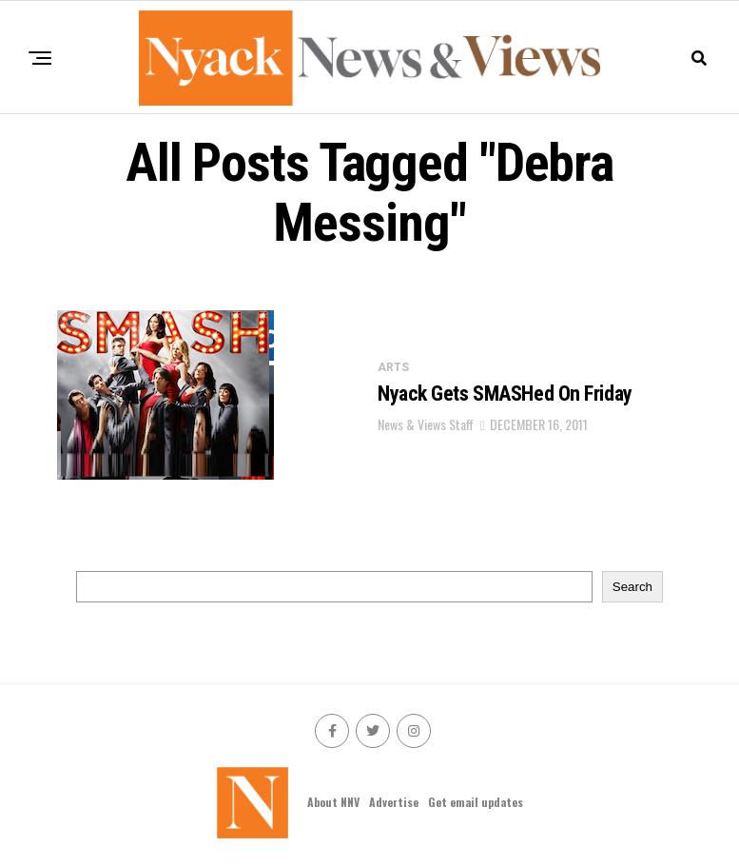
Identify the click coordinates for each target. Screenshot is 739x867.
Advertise (393, 802)
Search (632, 587)
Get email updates (475, 802)
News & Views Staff (426, 424)
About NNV (333, 802)
